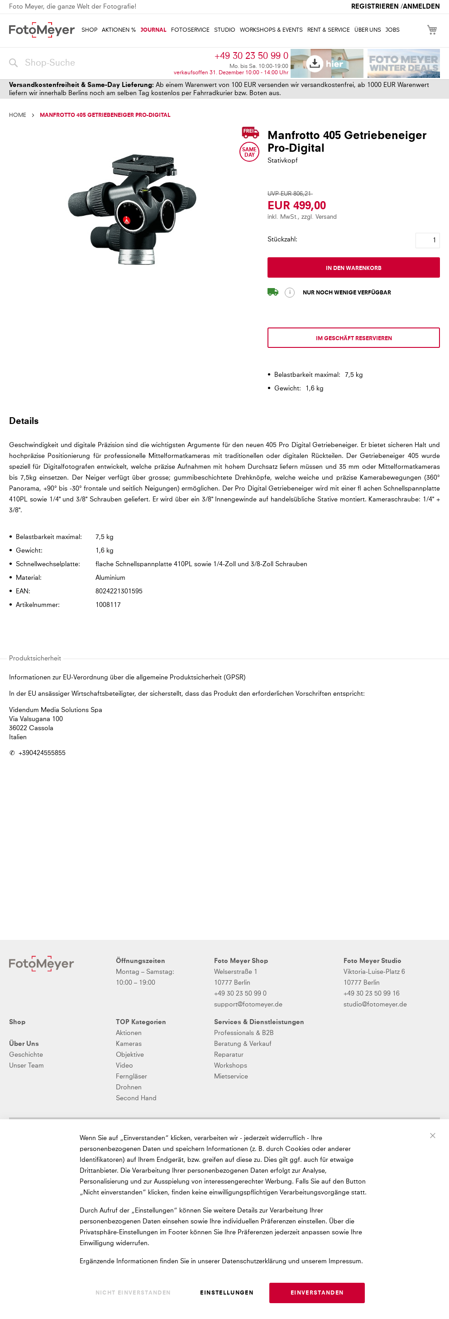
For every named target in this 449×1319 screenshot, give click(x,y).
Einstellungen (226, 1293)
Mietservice (231, 1076)
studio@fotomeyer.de (375, 1004)
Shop (17, 1022)
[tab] (223, 421)
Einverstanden (317, 1293)
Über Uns (24, 1044)
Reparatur (229, 1055)
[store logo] (42, 30)
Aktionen (129, 1033)
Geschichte (26, 1055)
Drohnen (129, 1087)
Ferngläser (131, 1076)
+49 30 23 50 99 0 (251, 56)
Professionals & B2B (244, 1033)
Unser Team (26, 1066)
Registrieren (375, 7)
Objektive (130, 1055)
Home (17, 115)
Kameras (129, 1044)
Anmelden (421, 7)
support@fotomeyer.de (248, 1004)
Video (124, 1066)
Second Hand (136, 1098)
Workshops (230, 1066)
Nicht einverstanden (133, 1293)
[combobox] (89, 63)
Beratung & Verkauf (243, 1044)
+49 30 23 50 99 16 (372, 994)
